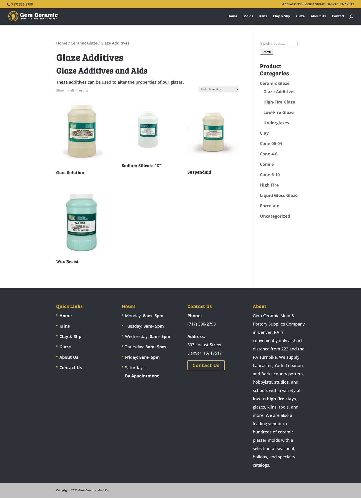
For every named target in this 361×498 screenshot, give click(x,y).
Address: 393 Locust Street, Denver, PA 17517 (318, 4)
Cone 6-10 (270, 174)
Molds (248, 16)
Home (232, 16)
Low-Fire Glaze (278, 112)
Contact (338, 16)
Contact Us (70, 367)
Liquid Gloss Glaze (279, 195)
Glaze (300, 16)
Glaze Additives (279, 91)
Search (266, 52)
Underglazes (276, 122)
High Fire (269, 185)
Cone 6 (267, 164)
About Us (318, 16)
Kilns (263, 16)
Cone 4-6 (268, 154)
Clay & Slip (281, 16)
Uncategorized (275, 216)
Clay (264, 133)
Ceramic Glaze (84, 43)
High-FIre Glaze (279, 102)
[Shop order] (218, 89)
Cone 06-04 (271, 143)
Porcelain (269, 205)
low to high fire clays (274, 398)
